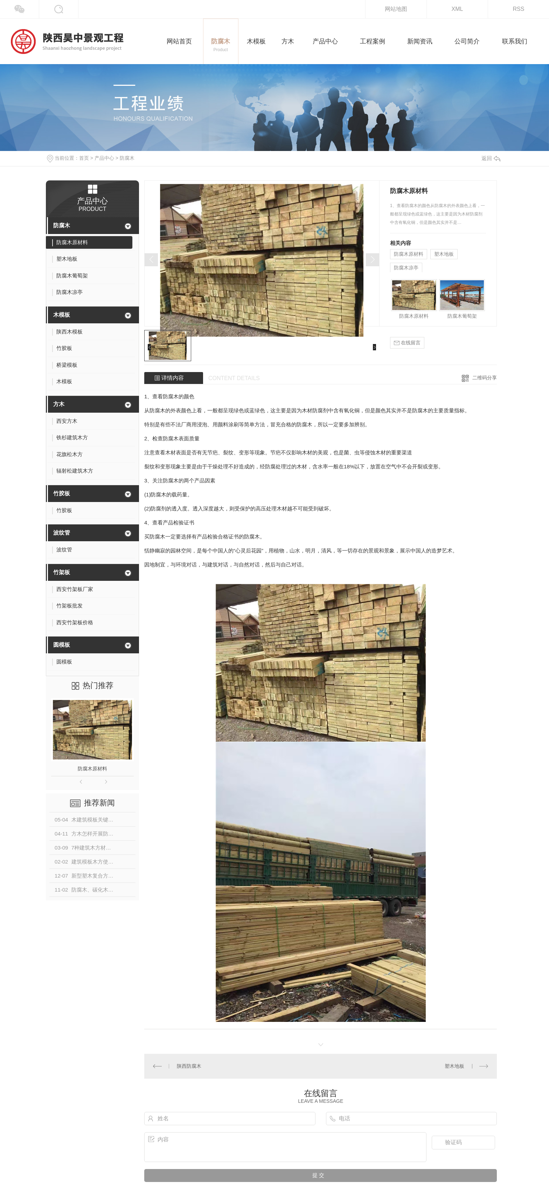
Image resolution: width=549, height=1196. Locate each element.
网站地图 (396, 9)
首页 (84, 158)
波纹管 (61, 533)
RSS (518, 9)
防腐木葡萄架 (462, 316)
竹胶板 (61, 493)
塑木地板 (444, 254)
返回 (490, 158)
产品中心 (104, 158)
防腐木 (127, 158)
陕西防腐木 (189, 1066)
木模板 (61, 315)
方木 (58, 404)
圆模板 (61, 645)
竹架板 (61, 572)
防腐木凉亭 (406, 267)
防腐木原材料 (92, 768)
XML (457, 9)
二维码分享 (484, 377)
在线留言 (407, 343)
